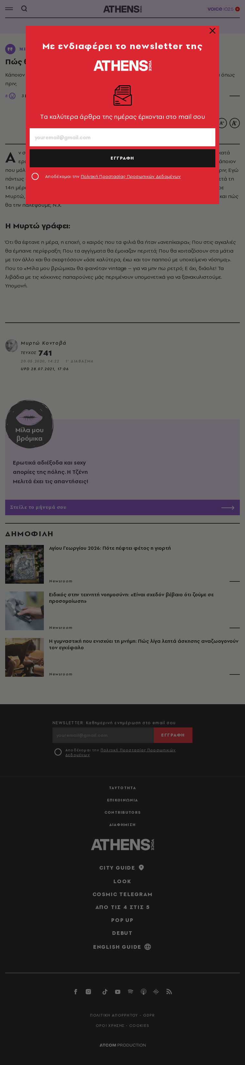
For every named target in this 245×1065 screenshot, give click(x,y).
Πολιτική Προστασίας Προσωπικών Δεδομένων (131, 176)
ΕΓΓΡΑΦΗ (122, 158)
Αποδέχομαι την (113, 176)
